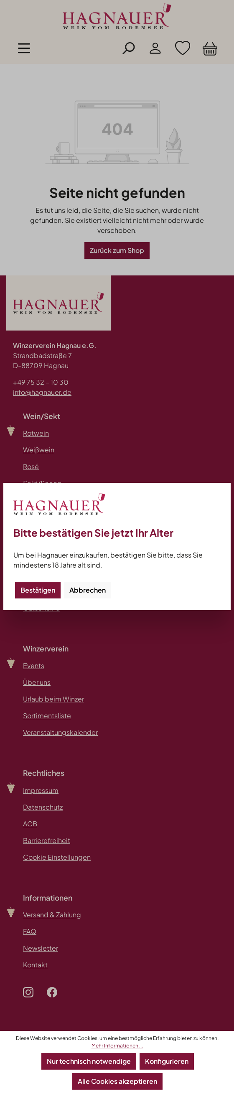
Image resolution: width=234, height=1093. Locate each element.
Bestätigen (37, 590)
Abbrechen (87, 590)
